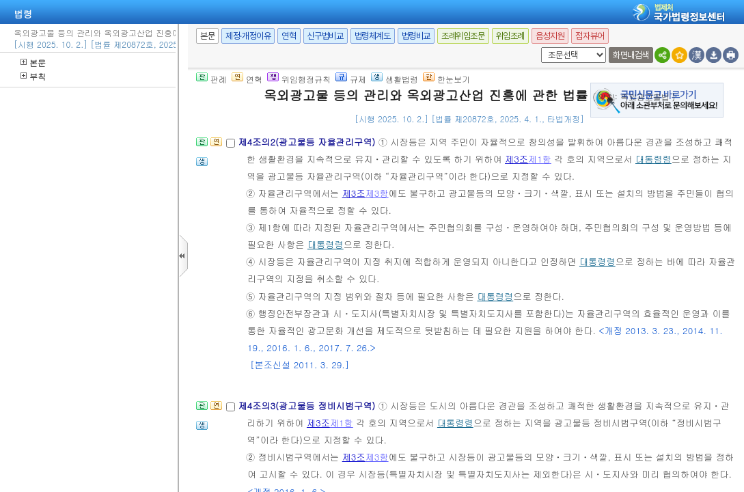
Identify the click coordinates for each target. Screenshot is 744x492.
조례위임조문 (463, 36)
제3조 (516, 158)
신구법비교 (325, 36)
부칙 (33, 76)
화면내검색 (631, 55)
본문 (33, 62)
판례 (211, 79)
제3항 (377, 193)
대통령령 (653, 158)
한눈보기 (446, 79)
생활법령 (394, 79)
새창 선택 (538, 47)
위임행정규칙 (299, 79)
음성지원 (550, 36)
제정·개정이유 (248, 36)
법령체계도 (373, 36)
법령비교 (416, 36)
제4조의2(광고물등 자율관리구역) (308, 141)
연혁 (288, 36)
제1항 (539, 158)
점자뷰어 (589, 36)
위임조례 (510, 36)
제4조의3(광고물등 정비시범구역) (308, 405)
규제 (350, 79)
